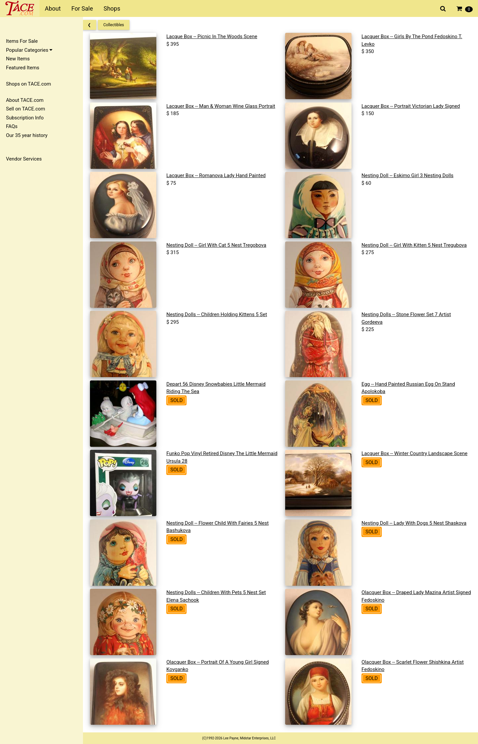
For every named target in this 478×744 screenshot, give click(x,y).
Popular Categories (29, 50)
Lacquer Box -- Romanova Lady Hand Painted (220, 175)
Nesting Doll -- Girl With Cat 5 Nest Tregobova (221, 245)
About (53, 8)
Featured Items (22, 68)
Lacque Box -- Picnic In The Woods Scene (216, 36)
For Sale (82, 8)
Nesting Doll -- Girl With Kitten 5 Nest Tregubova (415, 245)
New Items (18, 59)
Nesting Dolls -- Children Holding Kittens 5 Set (221, 314)
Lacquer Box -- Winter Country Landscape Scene (416, 453)
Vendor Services (24, 159)
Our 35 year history (26, 135)
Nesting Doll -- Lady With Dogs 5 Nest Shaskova (415, 523)
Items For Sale (22, 41)
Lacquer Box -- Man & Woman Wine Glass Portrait (225, 106)
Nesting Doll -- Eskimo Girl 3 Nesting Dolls (409, 175)
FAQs (12, 126)
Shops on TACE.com (28, 84)
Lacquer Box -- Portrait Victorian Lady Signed (412, 106)
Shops (112, 8)
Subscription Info (25, 118)
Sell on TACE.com (25, 109)
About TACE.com (24, 100)
